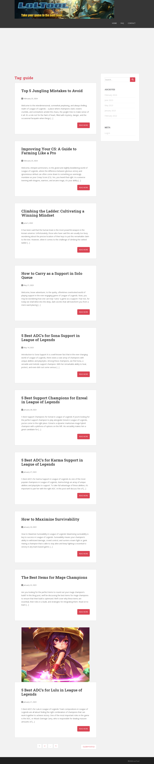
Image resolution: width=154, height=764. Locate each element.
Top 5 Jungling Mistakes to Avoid (52, 90)
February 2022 (111, 116)
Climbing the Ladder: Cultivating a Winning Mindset (52, 213)
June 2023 (109, 100)
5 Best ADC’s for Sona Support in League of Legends (50, 337)
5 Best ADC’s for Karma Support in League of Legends (52, 462)
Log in (107, 133)
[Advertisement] (77, 48)
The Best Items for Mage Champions (54, 577)
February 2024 (111, 95)
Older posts (89, 747)
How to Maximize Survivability (50, 519)
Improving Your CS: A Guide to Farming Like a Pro (48, 151)
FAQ (122, 23)
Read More (83, 125)
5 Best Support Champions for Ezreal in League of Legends (54, 400)
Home (114, 23)
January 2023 (110, 110)
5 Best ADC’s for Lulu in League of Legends (51, 692)
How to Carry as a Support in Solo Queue (51, 275)
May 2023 (109, 105)
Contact (131, 23)
